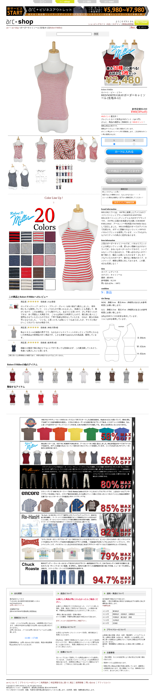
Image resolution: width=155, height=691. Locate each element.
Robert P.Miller (55, 28)
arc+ (8, 28)
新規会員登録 (128, 24)
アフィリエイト (104, 682)
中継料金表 (106, 605)
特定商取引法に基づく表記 (62, 682)
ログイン (116, 24)
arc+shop (15, 28)
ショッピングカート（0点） (100, 24)
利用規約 (44, 682)
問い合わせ (90, 682)
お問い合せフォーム (17, 605)
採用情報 (79, 682)
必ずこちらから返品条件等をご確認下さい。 (72, 621)
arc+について (11, 682)
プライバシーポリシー (29, 682)
